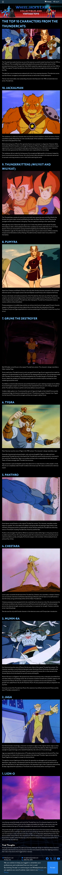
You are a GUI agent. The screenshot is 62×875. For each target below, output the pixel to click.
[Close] (52, 868)
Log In (56, 1)
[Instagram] (55, 859)
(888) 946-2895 (28, 859)
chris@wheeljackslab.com (31, 858)
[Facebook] (47, 859)
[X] (51, 859)
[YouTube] (58, 859)
